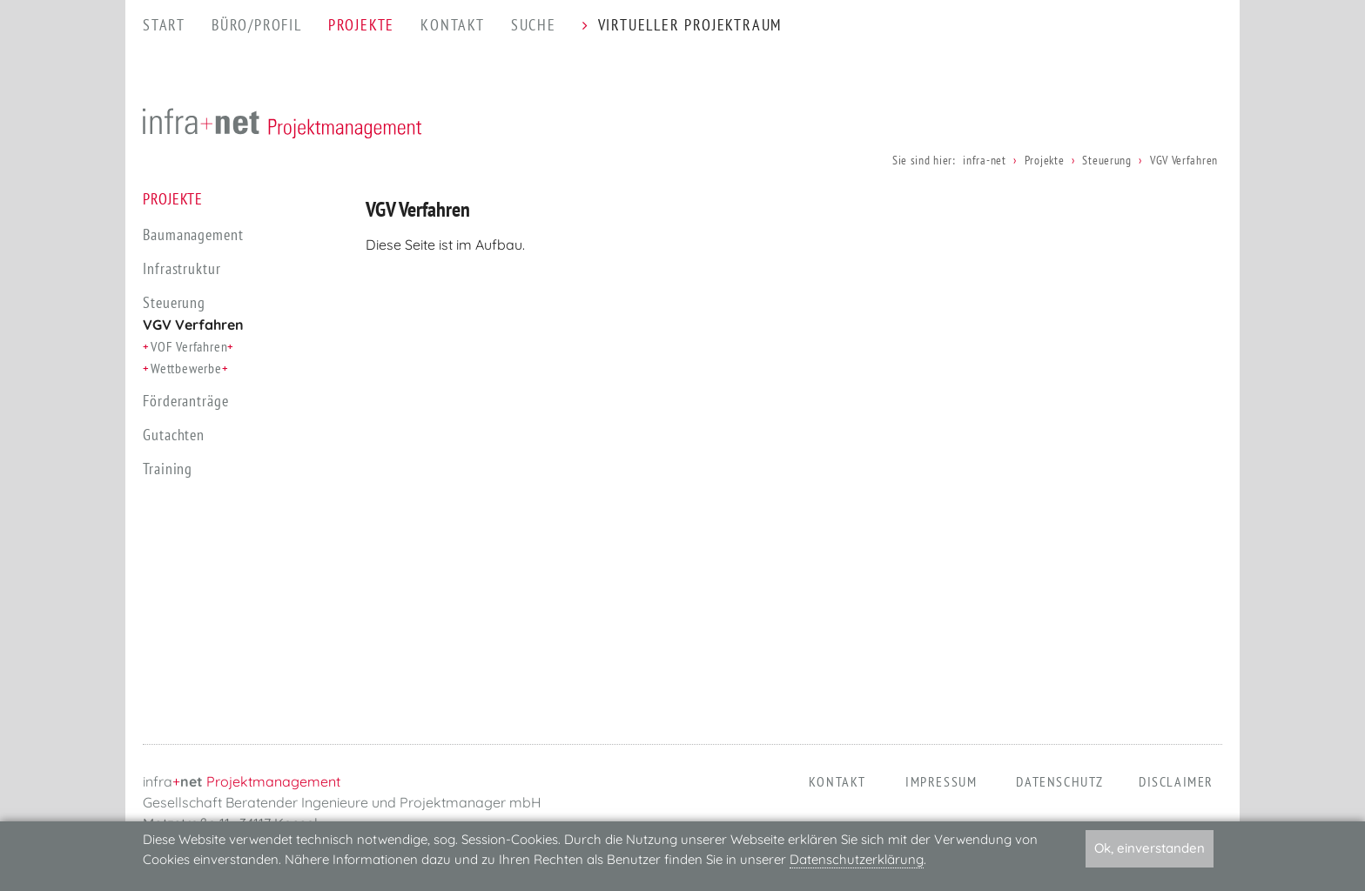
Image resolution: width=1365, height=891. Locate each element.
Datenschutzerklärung (857, 859)
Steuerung (1106, 160)
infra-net (984, 160)
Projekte (1045, 160)
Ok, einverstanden (1149, 848)
